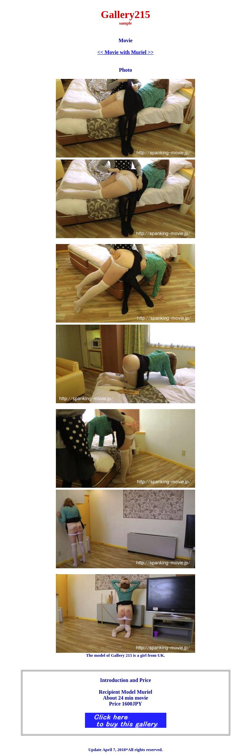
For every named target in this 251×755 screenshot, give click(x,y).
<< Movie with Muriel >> (125, 52)
